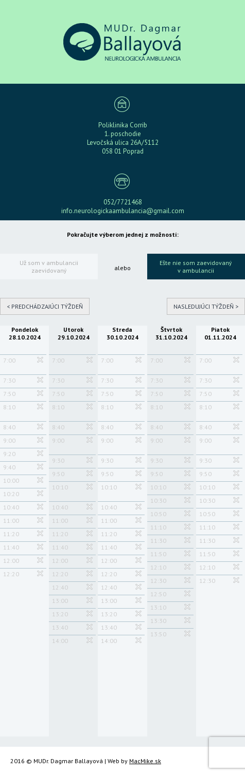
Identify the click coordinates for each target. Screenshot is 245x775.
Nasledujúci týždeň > (205, 306)
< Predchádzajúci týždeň (45, 306)
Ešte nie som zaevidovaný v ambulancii (196, 266)
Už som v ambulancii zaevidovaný (49, 266)
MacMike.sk (145, 761)
